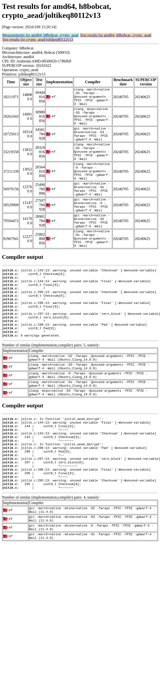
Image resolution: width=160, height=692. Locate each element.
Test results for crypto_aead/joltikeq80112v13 (37, 39)
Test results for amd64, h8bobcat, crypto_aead (115, 35)
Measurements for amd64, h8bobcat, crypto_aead (40, 35)
